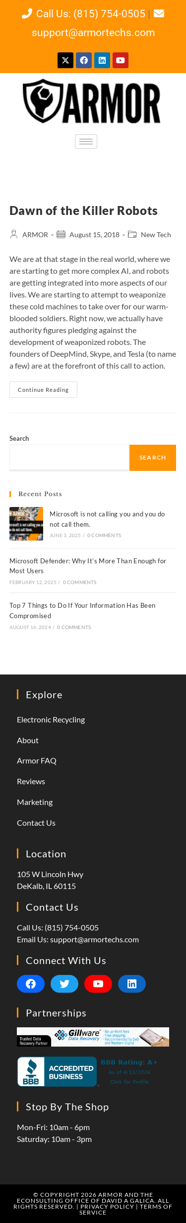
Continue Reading (47, 387)
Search (19, 438)
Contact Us (36, 822)
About (28, 740)
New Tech (156, 234)
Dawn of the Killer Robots (83, 210)
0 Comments (104, 535)
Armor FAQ (37, 760)
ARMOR (35, 234)
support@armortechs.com (94, 939)
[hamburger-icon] (86, 141)
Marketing (35, 801)
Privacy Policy (107, 1206)
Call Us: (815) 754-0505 (82, 14)
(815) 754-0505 (72, 927)
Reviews (31, 781)
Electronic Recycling (51, 719)
